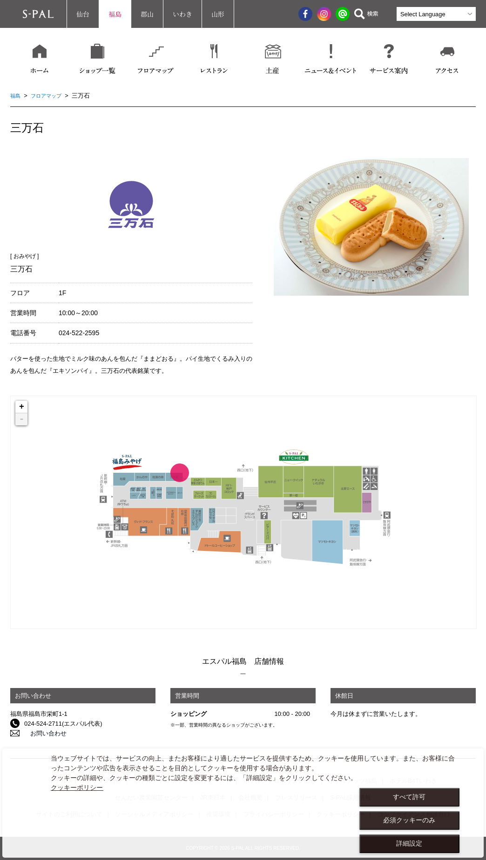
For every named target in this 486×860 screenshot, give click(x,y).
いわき (182, 14)
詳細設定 (409, 843)
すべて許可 (409, 796)
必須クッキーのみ (409, 820)
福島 (115, 14)
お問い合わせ (42, 733)
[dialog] (243, 803)
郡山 (147, 14)
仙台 (82, 14)
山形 (217, 14)
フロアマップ (51, 95)
